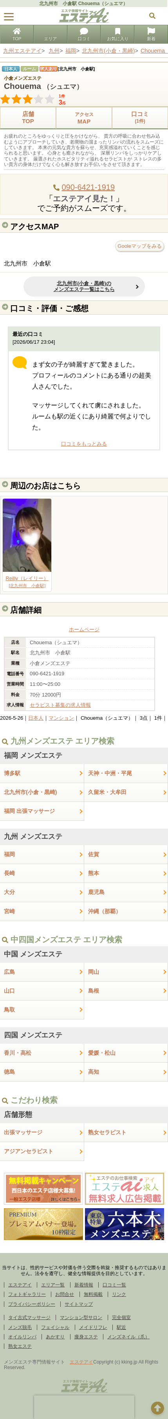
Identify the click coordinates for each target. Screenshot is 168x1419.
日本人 (35, 718)
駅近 (121, 1327)
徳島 (9, 1072)
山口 (9, 991)
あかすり (55, 1337)
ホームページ (84, 629)
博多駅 (12, 773)
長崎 (9, 873)
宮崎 (9, 911)
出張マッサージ (23, 1132)
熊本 (93, 873)
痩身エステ (86, 1337)
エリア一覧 (53, 1285)
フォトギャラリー (27, 1294)
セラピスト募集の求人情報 (60, 705)
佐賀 (93, 854)
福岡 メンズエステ (33, 755)
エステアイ (20, 1285)
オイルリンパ (22, 1337)
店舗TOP (28, 117)
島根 (93, 991)
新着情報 (83, 1285)
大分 (9, 892)
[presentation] (84, 1407)
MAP (84, 118)
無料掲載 (93, 1294)
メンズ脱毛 (20, 1327)
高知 (93, 1072)
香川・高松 (17, 1053)
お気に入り (117, 35)
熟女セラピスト (107, 1132)
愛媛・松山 (102, 1053)
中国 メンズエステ (33, 954)
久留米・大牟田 (107, 792)
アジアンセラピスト (28, 1151)
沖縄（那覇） (104, 911)
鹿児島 (96, 892)
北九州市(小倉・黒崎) (30, 792)
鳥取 (9, 1009)
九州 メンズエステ (33, 836)
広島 (9, 972)
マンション (61, 718)
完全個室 (121, 1317)
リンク (119, 1294)
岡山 (93, 972)
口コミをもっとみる (84, 444)
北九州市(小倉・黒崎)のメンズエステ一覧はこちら (84, 286)
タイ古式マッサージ (29, 1317)
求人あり (48, 68)
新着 (151, 35)
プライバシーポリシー (31, 1304)
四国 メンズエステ (33, 1035)
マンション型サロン (81, 1317)
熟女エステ (20, 1346)
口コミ (84, 35)
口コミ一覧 (114, 1285)
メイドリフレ (93, 1327)
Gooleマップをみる (139, 246)
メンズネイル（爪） (128, 1337)
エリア (50, 35)
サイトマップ (79, 1304)
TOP (17, 35)
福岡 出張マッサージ (29, 811)
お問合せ (64, 1294)
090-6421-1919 (88, 187)
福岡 (9, 854)
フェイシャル (55, 1327)
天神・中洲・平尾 (110, 773)
